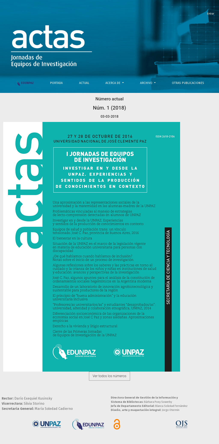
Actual (84, 83)
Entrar (210, 13)
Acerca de (113, 83)
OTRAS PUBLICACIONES (188, 83)
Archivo (146, 83)
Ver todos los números (109, 376)
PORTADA (56, 83)
